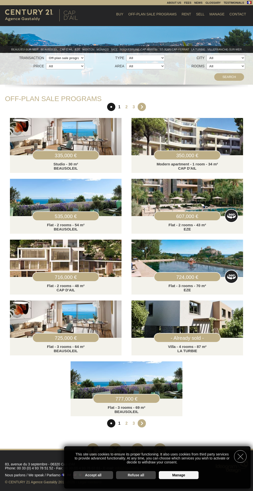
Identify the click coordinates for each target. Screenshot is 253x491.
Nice (114, 49)
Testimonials (234, 2)
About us (174, 2)
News (198, 2)
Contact (237, 14)
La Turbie (198, 49)
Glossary (213, 2)
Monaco (103, 49)
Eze (78, 49)
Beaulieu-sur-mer (25, 49)
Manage (217, 14)
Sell (200, 14)
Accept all (93, 475)
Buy (120, 14)
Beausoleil (49, 49)
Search (229, 77)
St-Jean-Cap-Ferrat (175, 49)
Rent (186, 14)
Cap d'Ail (67, 49)
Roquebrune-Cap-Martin (139, 49)
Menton (89, 49)
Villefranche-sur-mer (225, 49)
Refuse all (136, 475)
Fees (187, 2)
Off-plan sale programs (152, 14)
